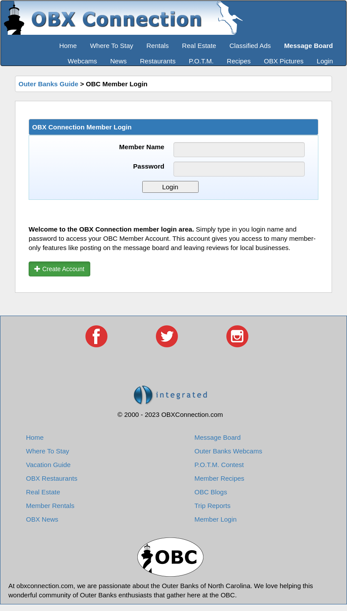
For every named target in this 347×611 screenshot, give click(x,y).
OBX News (42, 519)
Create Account (59, 268)
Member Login (216, 519)
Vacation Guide (48, 464)
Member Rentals (50, 505)
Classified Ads (250, 45)
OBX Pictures (283, 61)
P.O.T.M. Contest (219, 464)
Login (325, 61)
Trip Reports (213, 505)
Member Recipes (219, 478)
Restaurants (158, 61)
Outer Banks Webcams (228, 451)
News (118, 61)
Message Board (218, 437)
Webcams (82, 61)
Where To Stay (111, 45)
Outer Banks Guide (48, 84)
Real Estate (199, 45)
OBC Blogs (211, 492)
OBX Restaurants (52, 478)
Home (68, 45)
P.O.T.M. (201, 61)
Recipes (239, 61)
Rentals (158, 45)
